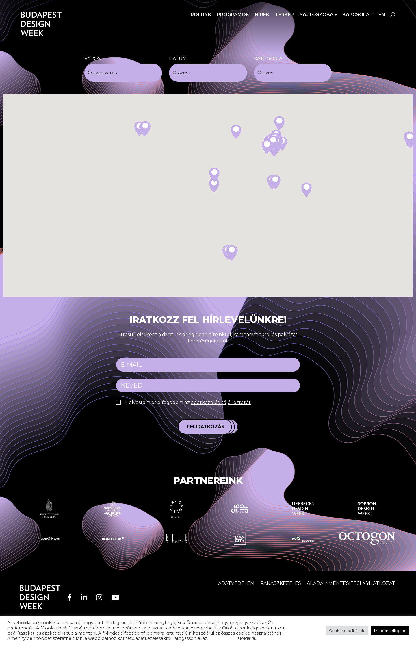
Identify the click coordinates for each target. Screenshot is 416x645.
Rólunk (201, 14)
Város (92, 58)
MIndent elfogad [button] (389, 630)
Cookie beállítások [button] (346, 630)
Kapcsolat (358, 14)
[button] (214, 185)
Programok (233, 14)
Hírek (262, 14)
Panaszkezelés (280, 583)
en (381, 14)
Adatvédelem (236, 583)
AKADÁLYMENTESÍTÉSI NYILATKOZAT (351, 583)
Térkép (284, 14)
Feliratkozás (205, 426)
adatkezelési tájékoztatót (219, 402)
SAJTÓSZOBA (316, 14)
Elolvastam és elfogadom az (186, 402)
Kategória (268, 58)
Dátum (178, 58)
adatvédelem (222, 638)
